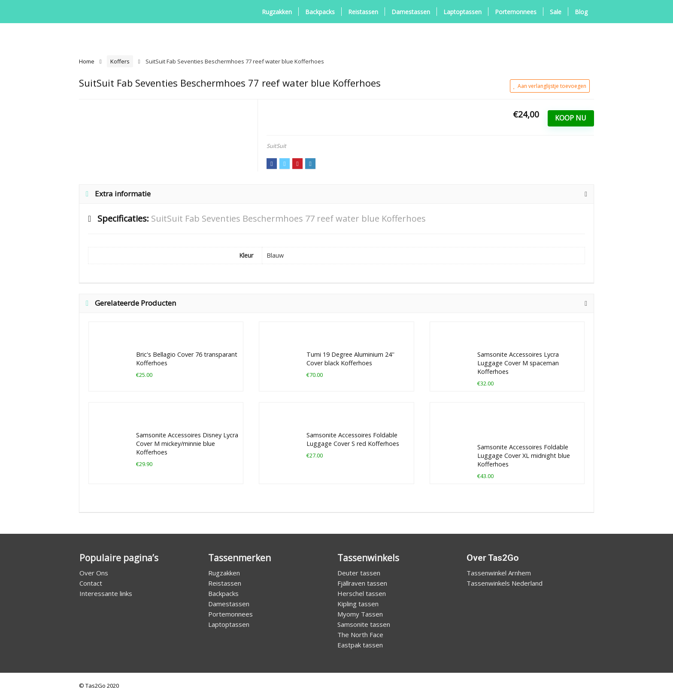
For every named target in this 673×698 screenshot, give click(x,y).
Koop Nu (570, 118)
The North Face (360, 634)
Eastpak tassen (360, 645)
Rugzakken (277, 12)
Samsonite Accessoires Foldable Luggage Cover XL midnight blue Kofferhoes (523, 455)
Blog (581, 12)
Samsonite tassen (363, 624)
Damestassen (410, 12)
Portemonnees (516, 12)
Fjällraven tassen (362, 583)
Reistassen (363, 12)
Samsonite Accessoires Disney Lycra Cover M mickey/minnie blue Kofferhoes (187, 443)
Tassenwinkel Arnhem (499, 573)
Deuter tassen (358, 573)
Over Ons (93, 573)
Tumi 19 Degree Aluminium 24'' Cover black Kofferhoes (350, 358)
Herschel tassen (361, 593)
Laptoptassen (462, 12)
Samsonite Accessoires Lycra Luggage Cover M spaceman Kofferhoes (518, 363)
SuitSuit (276, 146)
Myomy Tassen (360, 614)
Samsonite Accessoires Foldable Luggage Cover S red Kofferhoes (352, 439)
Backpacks (320, 12)
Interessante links (105, 593)
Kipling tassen (358, 603)
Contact (90, 583)
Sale (555, 12)
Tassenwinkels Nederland (505, 583)
